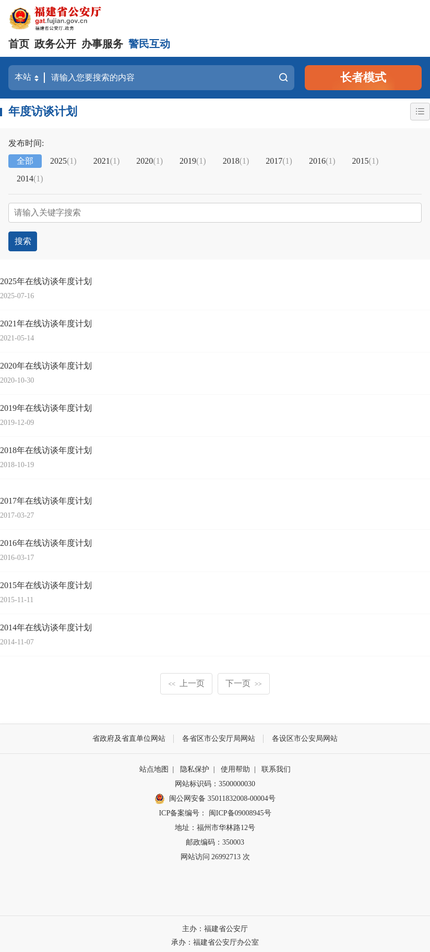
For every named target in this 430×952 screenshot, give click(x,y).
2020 (149, 160)
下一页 (243, 679)
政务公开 (55, 44)
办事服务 (102, 44)
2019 (193, 160)
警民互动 (149, 44)
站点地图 (154, 766)
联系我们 (276, 766)
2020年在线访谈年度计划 (46, 362)
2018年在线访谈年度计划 (46, 446)
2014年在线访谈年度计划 (46, 623)
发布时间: (26, 143)
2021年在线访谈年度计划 (46, 319)
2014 (30, 178)
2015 (365, 160)
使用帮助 (235, 766)
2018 (236, 160)
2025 (63, 160)
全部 (25, 160)
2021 (106, 160)
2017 (279, 160)
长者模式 (363, 77)
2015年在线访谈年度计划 (46, 581)
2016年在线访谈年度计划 (46, 539)
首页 (18, 44)
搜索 (283, 78)
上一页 (186, 679)
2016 (322, 160)
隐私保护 (194, 766)
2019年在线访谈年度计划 (46, 404)
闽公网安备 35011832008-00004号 (215, 795)
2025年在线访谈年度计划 (46, 277)
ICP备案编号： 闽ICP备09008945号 (215, 809)
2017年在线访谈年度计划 (46, 497)
